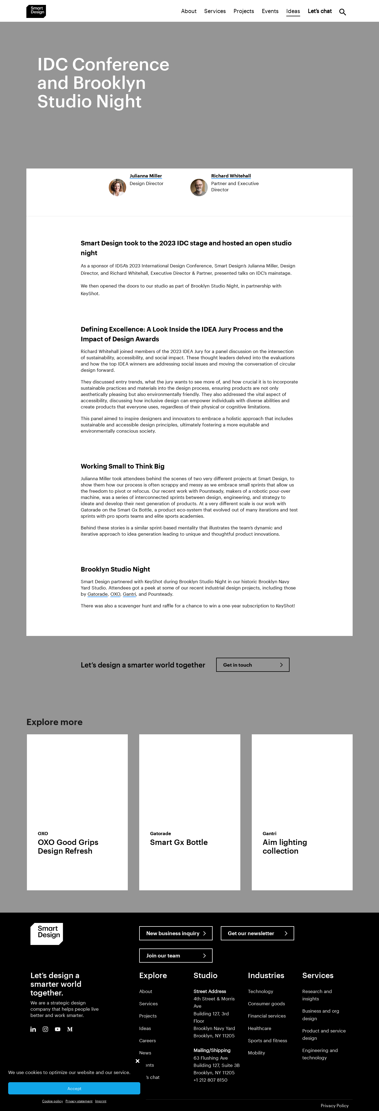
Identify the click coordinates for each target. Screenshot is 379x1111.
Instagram (45, 1029)
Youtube (57, 1029)
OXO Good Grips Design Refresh (68, 846)
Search (342, 12)
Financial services (267, 1015)
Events (270, 11)
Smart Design (36, 11)
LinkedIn (33, 1029)
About (189, 11)
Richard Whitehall (231, 175)
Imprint (100, 1101)
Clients (146, 1065)
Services (215, 11)
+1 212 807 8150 (211, 1079)
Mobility (256, 1052)
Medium (70, 1029)
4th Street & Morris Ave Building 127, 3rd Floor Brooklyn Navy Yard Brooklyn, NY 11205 (214, 1013)
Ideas (293, 11)
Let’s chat (149, 1077)
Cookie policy (52, 1101)
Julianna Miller (146, 175)
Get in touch (237, 665)
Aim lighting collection (285, 846)
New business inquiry (173, 933)
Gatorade (98, 594)
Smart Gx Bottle (179, 842)
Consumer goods (266, 1003)
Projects (244, 11)
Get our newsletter (251, 933)
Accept (74, 1088)
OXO (115, 594)
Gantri (129, 594)
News (145, 1052)
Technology (260, 991)
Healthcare (259, 1028)
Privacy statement (79, 1101)
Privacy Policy (335, 1105)
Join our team (163, 955)
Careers (147, 1040)
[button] (137, 1061)
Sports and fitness (267, 1040)
